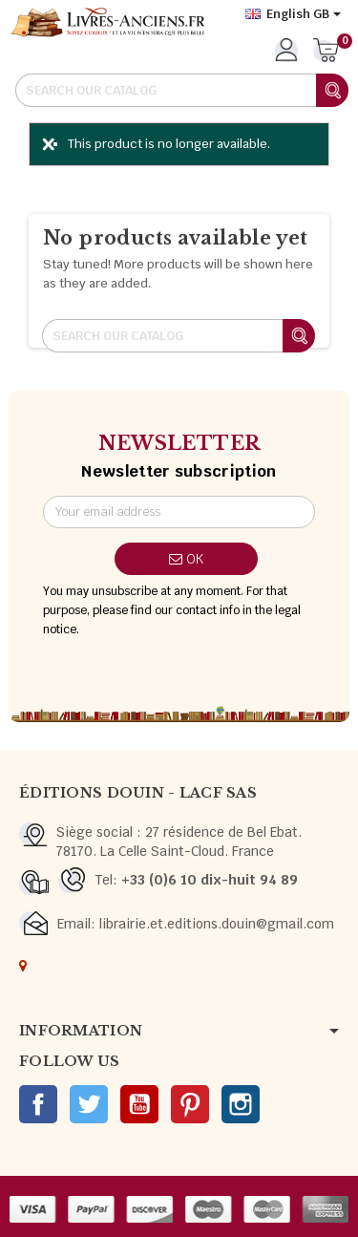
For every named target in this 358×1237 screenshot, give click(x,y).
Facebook (38, 1104)
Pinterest (190, 1104)
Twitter (89, 1104)
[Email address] (179, 512)
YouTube (139, 1104)
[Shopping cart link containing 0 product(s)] (326, 51)
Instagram (240, 1104)
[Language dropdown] (293, 14)
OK (186, 558)
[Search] (181, 90)
